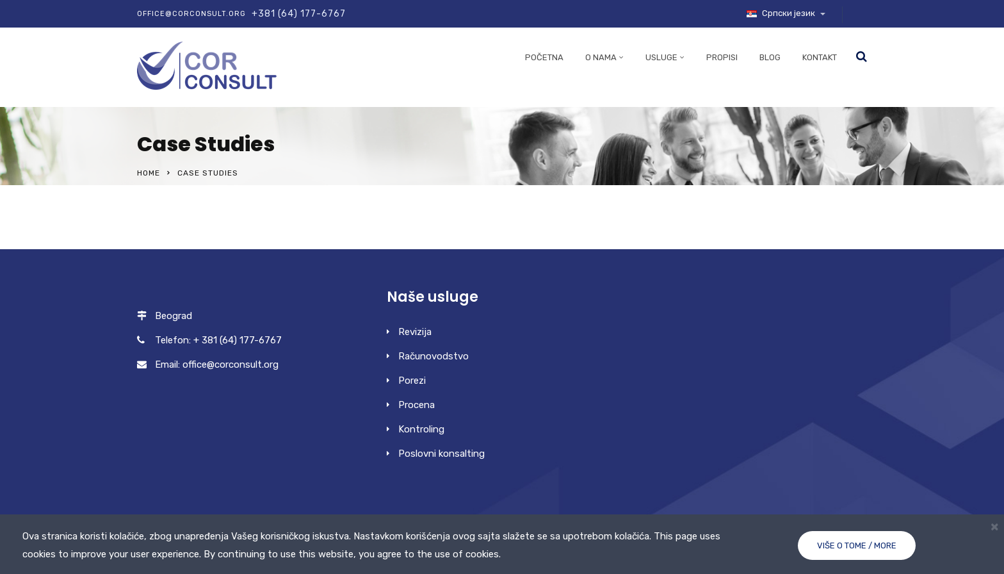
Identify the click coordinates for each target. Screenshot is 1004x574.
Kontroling (421, 429)
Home (148, 172)
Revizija (415, 332)
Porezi (412, 380)
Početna (544, 57)
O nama (601, 57)
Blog (770, 57)
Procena (416, 405)
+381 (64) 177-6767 (299, 13)
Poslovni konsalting (441, 453)
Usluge (661, 57)
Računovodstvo (433, 356)
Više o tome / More (856, 545)
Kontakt (819, 57)
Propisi (722, 57)
